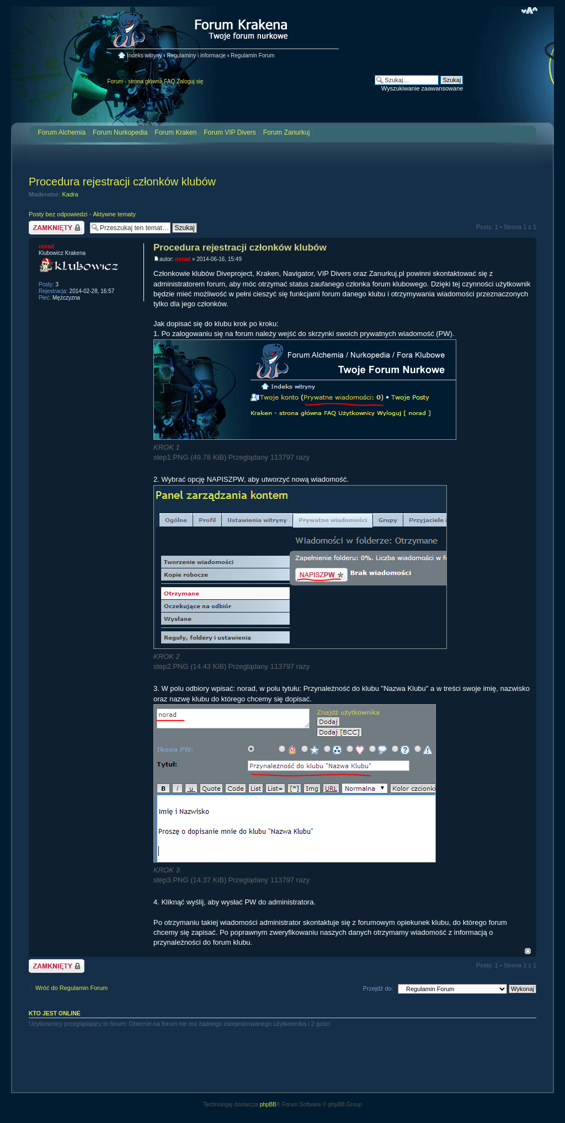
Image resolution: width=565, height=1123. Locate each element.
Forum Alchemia (62, 132)
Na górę (528, 951)
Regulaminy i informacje (196, 55)
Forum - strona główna (134, 81)
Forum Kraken (175, 132)
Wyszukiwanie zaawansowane (422, 88)
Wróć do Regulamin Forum (71, 987)
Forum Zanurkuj (286, 132)
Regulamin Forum (252, 55)
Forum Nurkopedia (120, 132)
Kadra (70, 194)
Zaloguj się (190, 81)
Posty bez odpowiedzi (58, 214)
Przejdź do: (378, 988)
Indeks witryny (144, 55)
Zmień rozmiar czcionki (529, 10)
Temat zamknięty (56, 228)
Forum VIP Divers (229, 132)
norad (182, 259)
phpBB (268, 1104)
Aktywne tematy (114, 214)
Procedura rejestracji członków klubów (122, 181)
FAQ (169, 81)
